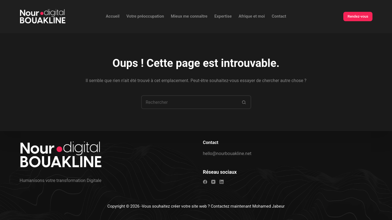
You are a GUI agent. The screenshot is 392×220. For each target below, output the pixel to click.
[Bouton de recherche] (244, 102)
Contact (279, 16)
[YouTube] (213, 182)
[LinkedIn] (222, 182)
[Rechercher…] (189, 102)
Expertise (223, 16)
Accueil (113, 16)
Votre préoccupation (145, 16)
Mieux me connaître (189, 16)
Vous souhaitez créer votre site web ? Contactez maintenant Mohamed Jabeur (213, 206)
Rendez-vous (357, 16)
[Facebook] (205, 182)
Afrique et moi (252, 16)
